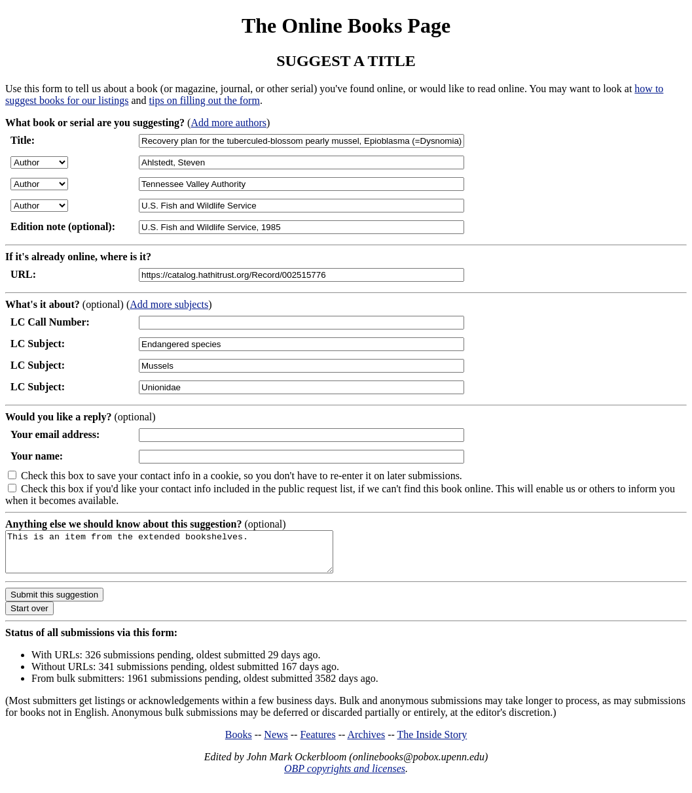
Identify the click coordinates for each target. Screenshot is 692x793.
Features (317, 742)
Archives (366, 742)
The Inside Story (432, 742)
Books (238, 742)
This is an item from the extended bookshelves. (189, 555)
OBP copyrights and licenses (344, 776)
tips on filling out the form (204, 100)
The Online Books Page (346, 25)
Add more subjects (169, 304)
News (275, 742)
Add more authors (228, 122)
